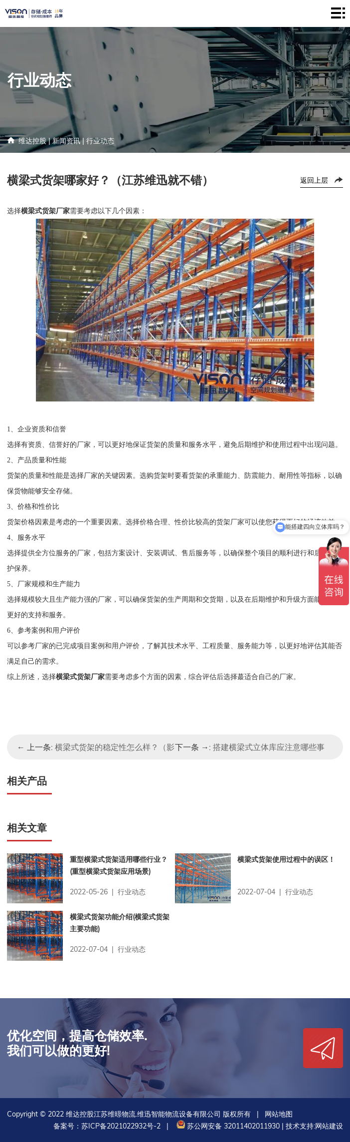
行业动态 (100, 140)
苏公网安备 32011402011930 (227, 1126)
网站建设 (329, 1126)
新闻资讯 (66, 140)
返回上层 (314, 180)
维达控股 (32, 140)
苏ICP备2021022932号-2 (121, 1126)
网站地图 (279, 1114)
